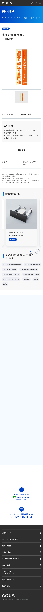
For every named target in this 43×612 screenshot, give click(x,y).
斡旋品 (36, 279)
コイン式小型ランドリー (11, 274)
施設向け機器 (6, 546)
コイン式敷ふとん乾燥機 (29, 269)
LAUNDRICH (21, 572)
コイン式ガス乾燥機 (9, 269)
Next (37, 253)
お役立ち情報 (6, 552)
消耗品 (5, 284)
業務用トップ (6, 533)
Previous (31, 253)
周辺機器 (26, 279)
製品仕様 (21, 149)
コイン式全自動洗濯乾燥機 (12, 264)
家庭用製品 (6, 586)
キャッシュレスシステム (11, 279)
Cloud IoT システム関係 (31, 274)
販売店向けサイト (8, 579)
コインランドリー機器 (10, 539)
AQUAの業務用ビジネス (10, 559)
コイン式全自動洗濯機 (32, 264)
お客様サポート (7, 565)
